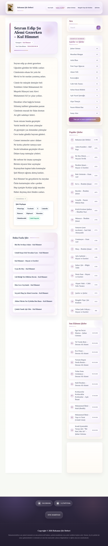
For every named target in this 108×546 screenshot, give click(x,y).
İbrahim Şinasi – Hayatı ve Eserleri (82, 167)
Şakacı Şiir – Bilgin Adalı (82, 275)
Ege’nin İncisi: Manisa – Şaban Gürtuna (81, 343)
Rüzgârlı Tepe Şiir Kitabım (85, 7)
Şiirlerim (97, 7)
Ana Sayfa (50, 7)
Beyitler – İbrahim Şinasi (82, 195)
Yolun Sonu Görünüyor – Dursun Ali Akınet (82, 385)
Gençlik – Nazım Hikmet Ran (81, 204)
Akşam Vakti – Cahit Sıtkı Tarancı (83, 294)
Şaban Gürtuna (71, 7)
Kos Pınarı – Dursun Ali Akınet (82, 362)
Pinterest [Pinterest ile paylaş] (20, 213)
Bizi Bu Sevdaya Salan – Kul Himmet (28, 245)
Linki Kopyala (34, 218)
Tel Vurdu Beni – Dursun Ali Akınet (82, 353)
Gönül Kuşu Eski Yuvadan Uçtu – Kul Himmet (31, 253)
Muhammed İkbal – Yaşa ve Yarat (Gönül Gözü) (82, 429)
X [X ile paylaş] (37, 208)
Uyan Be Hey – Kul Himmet (25, 269)
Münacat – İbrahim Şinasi (82, 225)
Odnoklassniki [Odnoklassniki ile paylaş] (21, 218)
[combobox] (83, 28)
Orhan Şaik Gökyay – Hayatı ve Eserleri (83, 320)
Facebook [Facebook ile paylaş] (31, 208)
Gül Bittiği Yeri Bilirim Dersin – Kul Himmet (31, 277)
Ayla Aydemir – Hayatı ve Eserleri (82, 266)
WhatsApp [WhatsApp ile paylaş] (20, 208)
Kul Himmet (27, 42)
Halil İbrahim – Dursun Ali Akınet (82, 395)
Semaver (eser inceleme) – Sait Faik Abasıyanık (83, 236)
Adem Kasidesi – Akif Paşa (81, 148)
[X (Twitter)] (63, 503)
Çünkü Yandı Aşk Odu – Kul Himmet (28, 309)
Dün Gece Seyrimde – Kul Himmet (27, 285)
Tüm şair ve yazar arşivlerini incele (85, 119)
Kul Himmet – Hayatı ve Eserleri (26, 261)
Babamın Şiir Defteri (25, 8)
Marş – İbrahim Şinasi (81, 256)
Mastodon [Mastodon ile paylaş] (39, 213)
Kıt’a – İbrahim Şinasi (81, 185)
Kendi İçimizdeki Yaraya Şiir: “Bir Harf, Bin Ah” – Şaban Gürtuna (81, 443)
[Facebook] (44, 503)
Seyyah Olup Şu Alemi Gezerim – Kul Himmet (31, 293)
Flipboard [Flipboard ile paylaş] (29, 213)
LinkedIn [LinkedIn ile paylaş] (45, 208)
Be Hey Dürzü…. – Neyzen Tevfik (82, 157)
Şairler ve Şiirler (60, 7)
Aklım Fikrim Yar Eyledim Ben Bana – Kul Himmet (33, 301)
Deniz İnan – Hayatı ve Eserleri (83, 284)
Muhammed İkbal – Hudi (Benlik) (82, 419)
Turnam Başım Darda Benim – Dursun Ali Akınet (82, 373)
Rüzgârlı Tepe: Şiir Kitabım (82, 311)
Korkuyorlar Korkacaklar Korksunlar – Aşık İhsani (82, 407)
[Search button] (99, 28)
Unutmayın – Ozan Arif (82, 247)
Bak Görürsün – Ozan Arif (81, 176)
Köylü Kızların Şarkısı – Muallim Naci (82, 215)
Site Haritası (54, 515)
